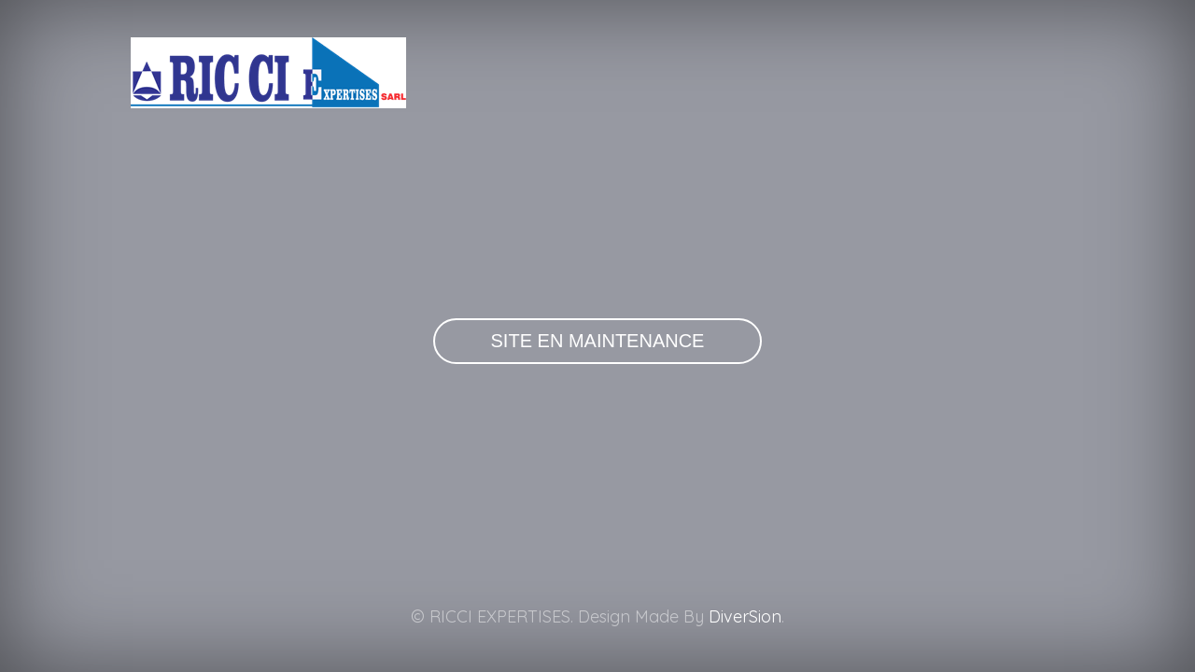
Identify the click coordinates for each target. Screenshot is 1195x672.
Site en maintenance (598, 340)
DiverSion (745, 616)
